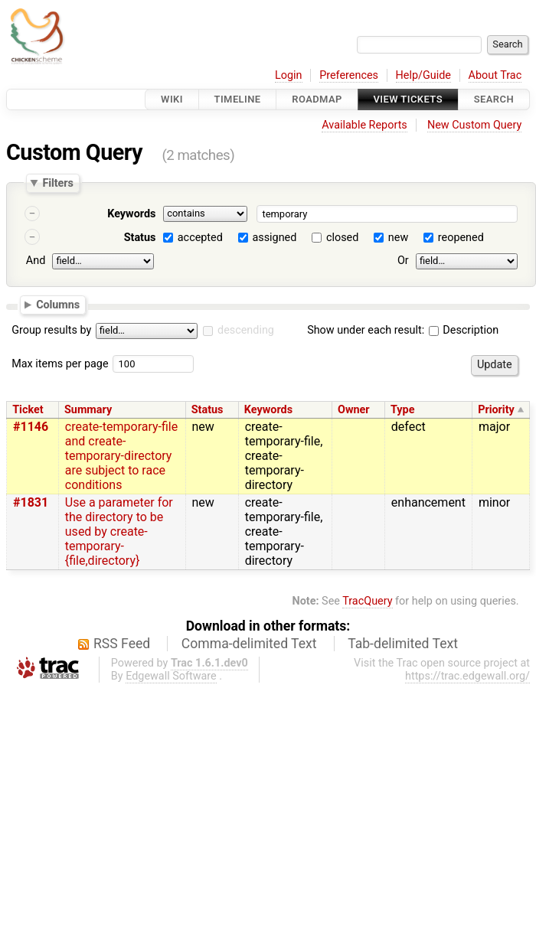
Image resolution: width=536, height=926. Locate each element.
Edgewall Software (171, 676)
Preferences (348, 75)
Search (494, 99)
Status (140, 237)
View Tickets (408, 99)
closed (342, 237)
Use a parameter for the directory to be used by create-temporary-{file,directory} (119, 531)
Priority (496, 409)
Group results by (51, 330)
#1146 (30, 426)
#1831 (30, 502)
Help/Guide (423, 75)
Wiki (172, 99)
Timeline (237, 99)
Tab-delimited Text (403, 643)
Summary (88, 409)
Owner (354, 409)
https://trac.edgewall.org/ (467, 676)
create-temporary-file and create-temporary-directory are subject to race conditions (121, 455)
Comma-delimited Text (249, 643)
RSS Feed (121, 643)
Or (403, 260)
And (35, 260)
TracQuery (367, 601)
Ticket (27, 409)
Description (463, 330)
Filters (57, 183)
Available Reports (364, 125)
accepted (200, 237)
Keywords (131, 213)
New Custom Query (474, 125)
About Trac (495, 75)
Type (402, 409)
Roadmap (317, 99)
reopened (461, 237)
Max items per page (59, 363)
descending (245, 330)
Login (288, 75)
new (398, 237)
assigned (274, 237)
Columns (58, 304)
